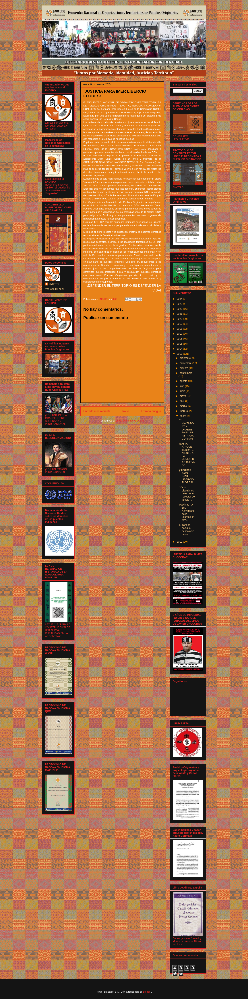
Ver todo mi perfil (54, 288)
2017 (180, 333)
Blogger (147, 991)
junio (183, 391)
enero (183, 415)
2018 (180, 328)
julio (182, 386)
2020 (180, 318)
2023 (180, 303)
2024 (180, 298)
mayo (183, 395)
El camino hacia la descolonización (186, 529)
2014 (180, 348)
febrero (184, 410)
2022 (180, 308)
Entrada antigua (151, 411)
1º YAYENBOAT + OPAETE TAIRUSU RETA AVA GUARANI (186, 429)
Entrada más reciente (96, 411)
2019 (180, 323)
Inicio (125, 411)
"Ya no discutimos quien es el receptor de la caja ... (187, 493)
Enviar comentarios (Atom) (130, 420)
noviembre (186, 363)
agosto (184, 381)
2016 (180, 338)
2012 (180, 541)
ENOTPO (54, 284)
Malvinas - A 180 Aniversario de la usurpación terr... (187, 512)
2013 (180, 353)
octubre (184, 368)
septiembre (186, 372)
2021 (180, 313)
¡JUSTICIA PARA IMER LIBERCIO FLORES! (186, 476)
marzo (183, 406)
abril (182, 401)
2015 (180, 343)
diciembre (185, 357)
